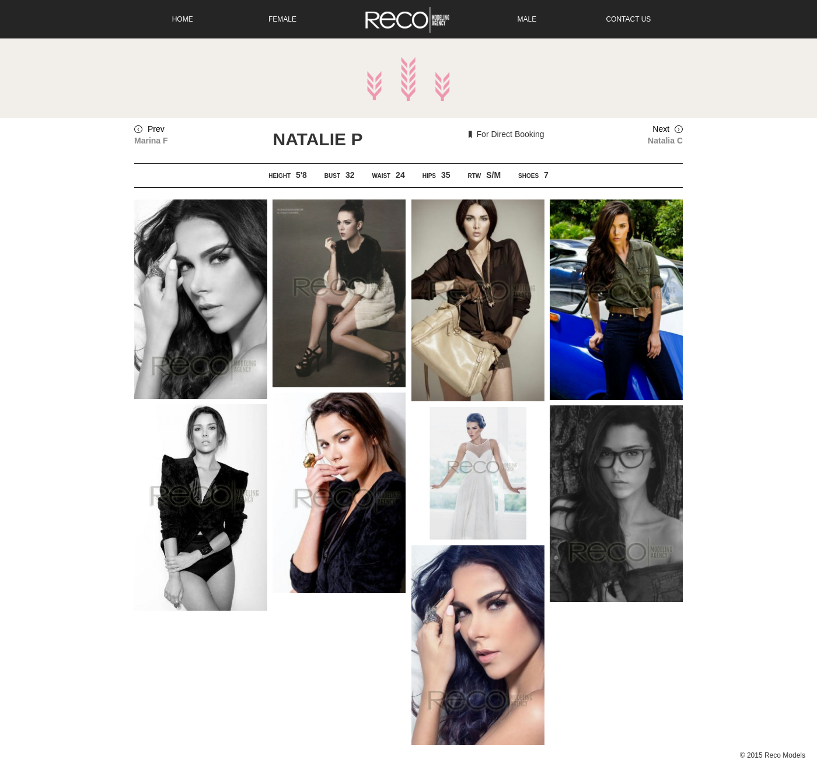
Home (182, 19)
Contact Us (628, 19)
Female (282, 19)
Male (527, 19)
